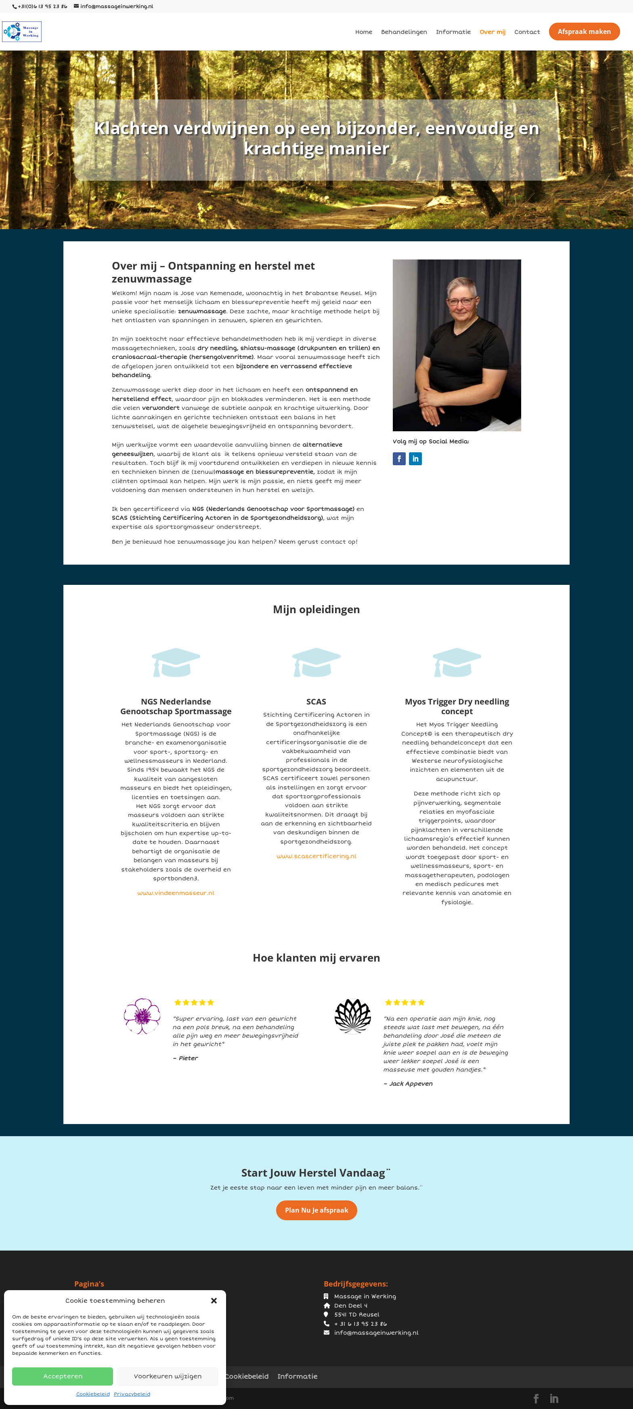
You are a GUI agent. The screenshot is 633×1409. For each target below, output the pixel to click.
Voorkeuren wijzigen (167, 1376)
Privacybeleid (132, 1394)
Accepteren (62, 1376)
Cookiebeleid (93, 1394)
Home (363, 33)
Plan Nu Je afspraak (316, 1210)
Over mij (492, 33)
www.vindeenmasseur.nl (175, 893)
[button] (214, 1301)
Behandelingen (404, 33)
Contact (527, 33)
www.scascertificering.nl (316, 856)
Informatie (453, 33)
